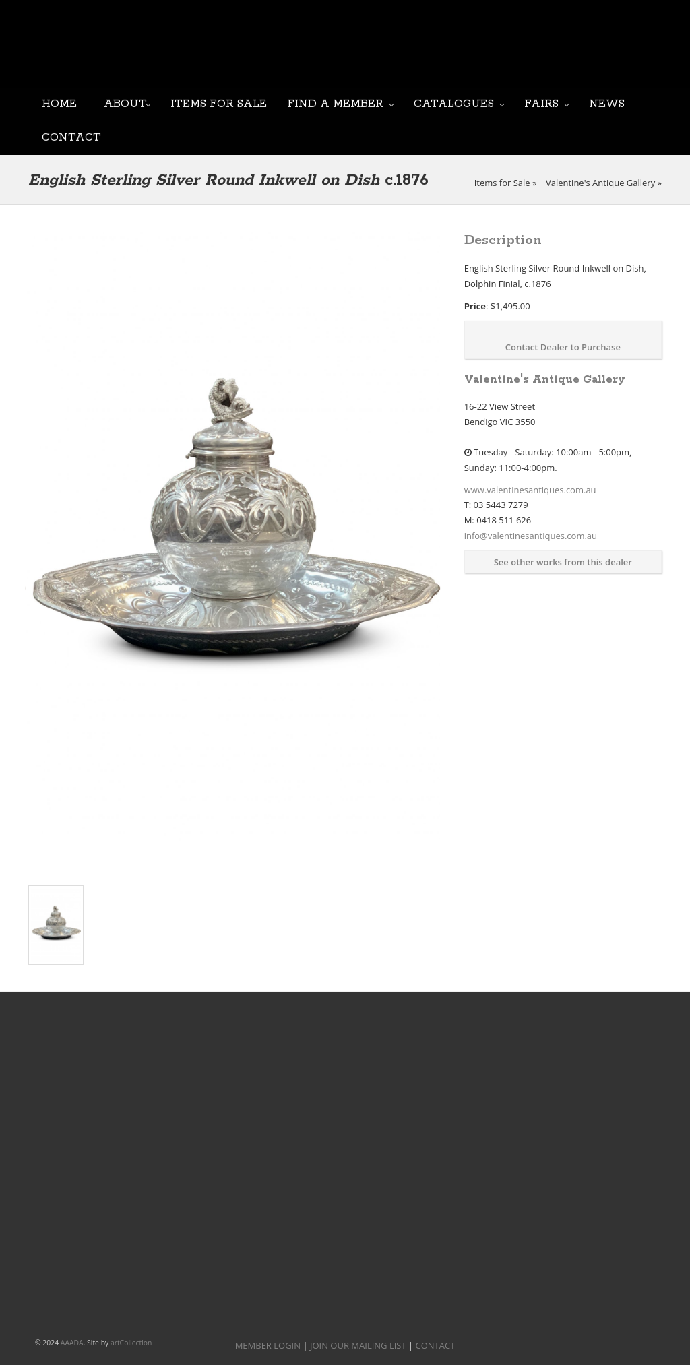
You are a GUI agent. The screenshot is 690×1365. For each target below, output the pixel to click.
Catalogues (454, 103)
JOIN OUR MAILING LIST (332, 54)
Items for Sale (218, 103)
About (125, 103)
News (607, 103)
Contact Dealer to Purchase (563, 347)
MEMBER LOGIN (268, 1345)
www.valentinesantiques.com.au (530, 490)
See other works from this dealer (563, 562)
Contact (71, 136)
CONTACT (436, 1345)
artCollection (131, 1342)
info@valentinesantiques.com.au (530, 536)
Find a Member (335, 103)
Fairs (541, 103)
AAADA (72, 1342)
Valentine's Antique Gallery (600, 183)
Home (59, 103)
